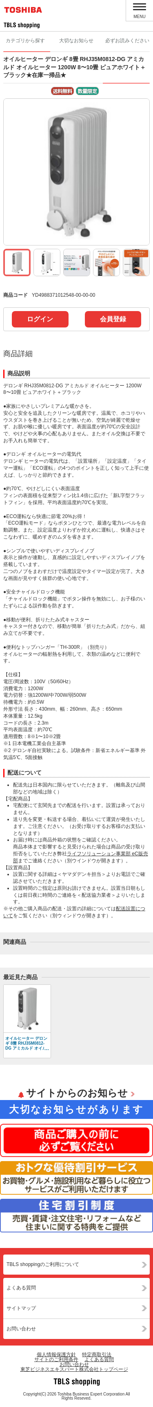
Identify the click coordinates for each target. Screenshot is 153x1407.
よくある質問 (21, 1288)
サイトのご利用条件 (56, 1359)
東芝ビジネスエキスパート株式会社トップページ (74, 1369)
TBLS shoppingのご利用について (43, 1264)
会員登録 (113, 319)
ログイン (40, 319)
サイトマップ (21, 1308)
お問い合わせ (21, 1329)
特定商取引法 (96, 1354)
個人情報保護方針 (56, 1354)
